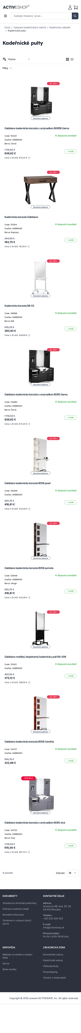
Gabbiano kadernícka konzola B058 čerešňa (29, 741)
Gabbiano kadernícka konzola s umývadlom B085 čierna (36, 394)
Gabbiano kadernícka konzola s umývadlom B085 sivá (34, 822)
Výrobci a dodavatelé (54, 977)
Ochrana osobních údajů (16, 908)
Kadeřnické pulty (17, 30)
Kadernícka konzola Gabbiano (21, 217)
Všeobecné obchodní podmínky (19, 903)
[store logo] (16, 7)
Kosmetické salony (53, 954)
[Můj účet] (70, 7)
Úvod (7, 27)
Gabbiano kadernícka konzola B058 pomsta (28, 568)
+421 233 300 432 (53, 918)
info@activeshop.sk (53, 927)
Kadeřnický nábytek (59, 27)
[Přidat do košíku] (70, 151)
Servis (6, 963)
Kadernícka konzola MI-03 (19, 305)
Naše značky (9, 969)
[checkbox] (67, 59)
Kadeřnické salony (53, 960)
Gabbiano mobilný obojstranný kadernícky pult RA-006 (35, 656)
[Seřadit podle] (19, 59)
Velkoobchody (51, 966)
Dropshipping (50, 971)
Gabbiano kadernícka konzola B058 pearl (27, 483)
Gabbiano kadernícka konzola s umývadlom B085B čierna (36, 128)
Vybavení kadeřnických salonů (30, 27)
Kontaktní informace (13, 914)
